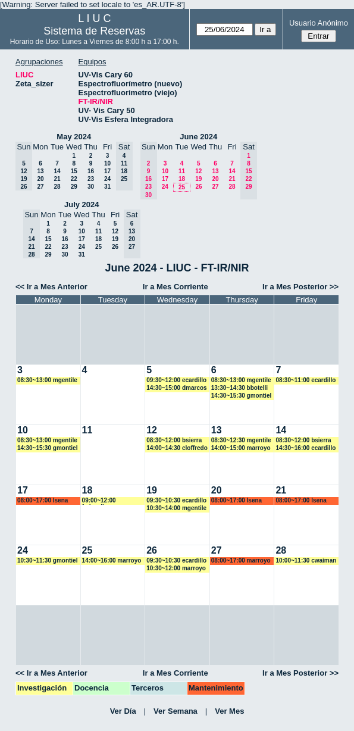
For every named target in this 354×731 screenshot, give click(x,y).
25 (181, 187)
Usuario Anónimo (318, 22)
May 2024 (74, 136)
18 (181, 179)
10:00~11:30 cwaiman (305, 560)
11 (181, 171)
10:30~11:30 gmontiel (47, 560)
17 (107, 171)
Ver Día (123, 711)
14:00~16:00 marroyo (112, 560)
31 (107, 186)
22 (74, 179)
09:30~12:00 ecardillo (176, 380)
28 (57, 186)
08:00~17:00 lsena (42, 500)
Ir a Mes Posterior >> (300, 286)
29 (74, 186)
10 (107, 163)
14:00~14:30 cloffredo (177, 448)
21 (57, 179)
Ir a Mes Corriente (175, 286)
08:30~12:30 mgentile (241, 440)
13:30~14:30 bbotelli (239, 388)
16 (90, 171)
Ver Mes (229, 711)
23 (90, 179)
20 (40, 179)
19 (198, 179)
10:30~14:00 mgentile (176, 508)
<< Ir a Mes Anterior (51, 286)
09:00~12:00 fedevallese (99, 501)
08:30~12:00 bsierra (174, 440)
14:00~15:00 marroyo (241, 448)
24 (107, 179)
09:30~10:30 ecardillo (176, 500)
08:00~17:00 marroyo (241, 560)
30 (90, 186)
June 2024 (198, 136)
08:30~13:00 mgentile (47, 380)
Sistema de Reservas (94, 31)
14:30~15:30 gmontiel (241, 395)
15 (74, 171)
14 (57, 171)
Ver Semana (175, 711)
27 (40, 186)
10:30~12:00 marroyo (176, 568)
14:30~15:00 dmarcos (176, 388)
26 (198, 186)
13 (40, 171)
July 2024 (81, 204)
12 (198, 171)
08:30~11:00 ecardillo (305, 380)
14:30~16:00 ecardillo (305, 448)
